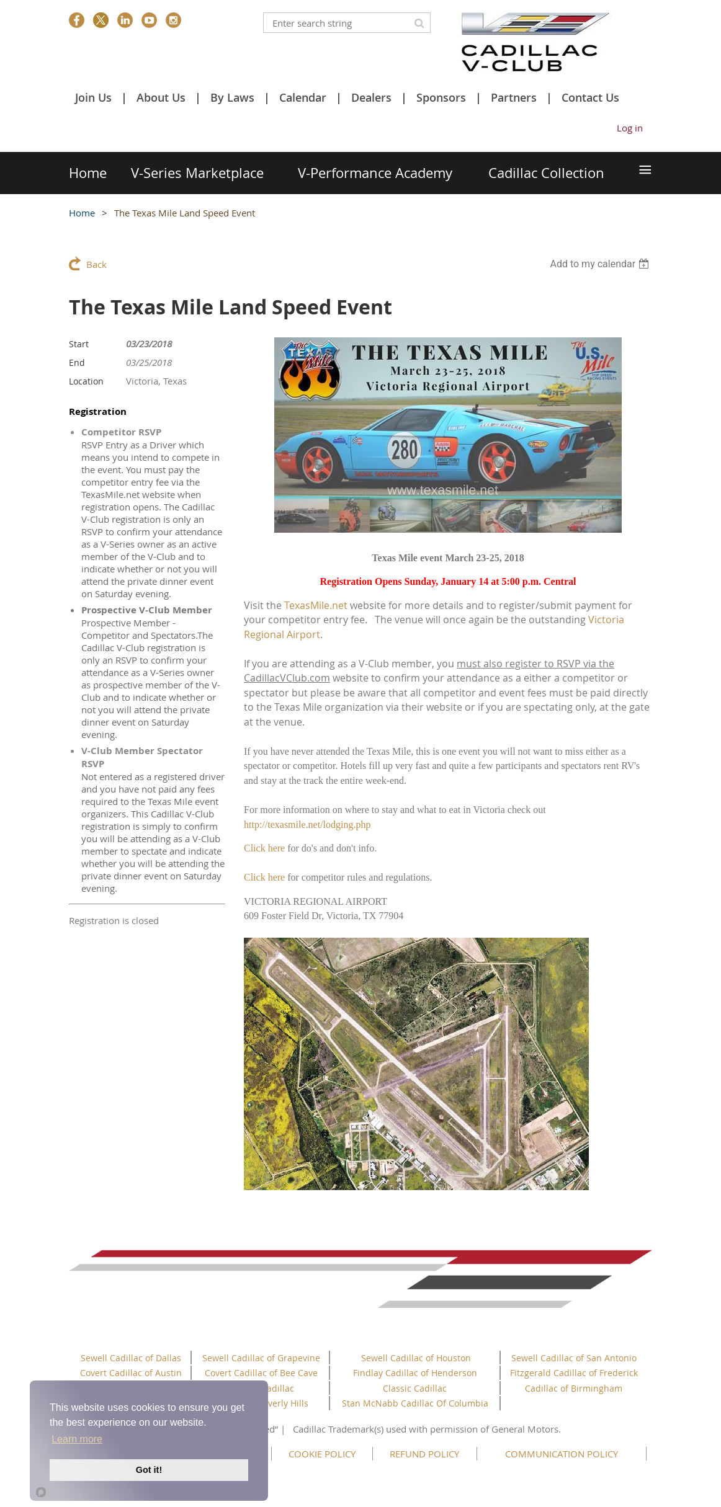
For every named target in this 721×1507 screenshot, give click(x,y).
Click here (264, 848)
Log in (630, 128)
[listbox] (601, 264)
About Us (161, 97)
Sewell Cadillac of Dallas (131, 1358)
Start (79, 344)
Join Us (93, 97)
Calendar (302, 97)
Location (86, 381)
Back (96, 264)
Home (82, 213)
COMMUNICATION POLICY (561, 1453)
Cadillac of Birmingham (573, 1388)
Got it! (149, 1470)
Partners (514, 97)
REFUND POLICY (424, 1453)
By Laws (232, 97)
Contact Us (590, 97)
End (77, 362)
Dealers (371, 97)
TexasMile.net (315, 605)
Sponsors (441, 97)
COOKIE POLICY (322, 1453)
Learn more (77, 1439)
